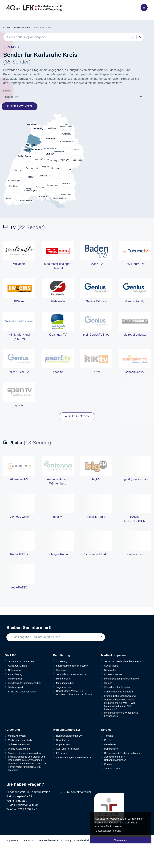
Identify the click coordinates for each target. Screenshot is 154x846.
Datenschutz (28, 840)
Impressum (12, 840)
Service (106, 729)
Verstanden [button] (120, 840)
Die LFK (10, 655)
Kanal (6, 91)
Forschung (12, 729)
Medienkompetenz (113, 655)
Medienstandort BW (67, 729)
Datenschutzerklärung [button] (108, 830)
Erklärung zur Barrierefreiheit (77, 840)
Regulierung (61, 655)
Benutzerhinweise (48, 840)
